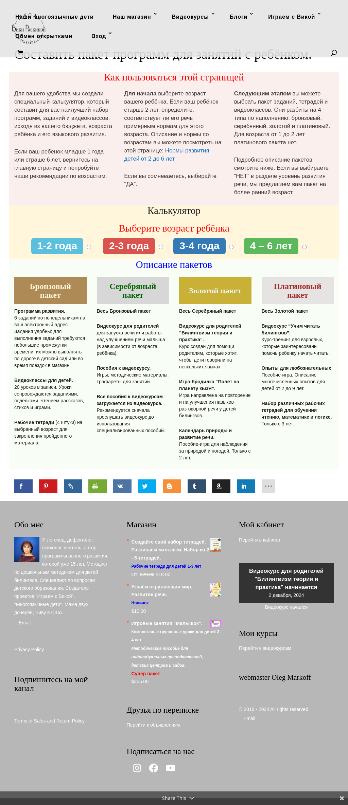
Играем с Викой (291, 17)
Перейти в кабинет (259, 540)
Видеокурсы (190, 17)
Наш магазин (132, 17)
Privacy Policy (29, 649)
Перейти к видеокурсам (265, 648)
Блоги (239, 17)
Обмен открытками (43, 36)
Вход (98, 36)
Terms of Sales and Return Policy (49, 721)
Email (25, 622)
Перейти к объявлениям (153, 725)
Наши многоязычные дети (54, 17)
